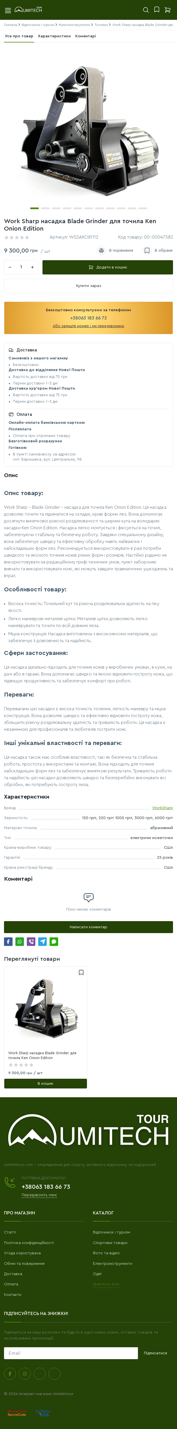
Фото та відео (106, 1253)
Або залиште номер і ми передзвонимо (88, 326)
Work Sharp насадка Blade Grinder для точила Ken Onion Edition (42, 1055)
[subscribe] (71, 1353)
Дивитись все (106, 1284)
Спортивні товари (110, 1243)
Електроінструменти (112, 1264)
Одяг (97, 1274)
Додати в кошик (107, 267)
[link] (45, 1008)
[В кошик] (45, 1083)
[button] (34, 208)
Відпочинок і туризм (111, 1232)
